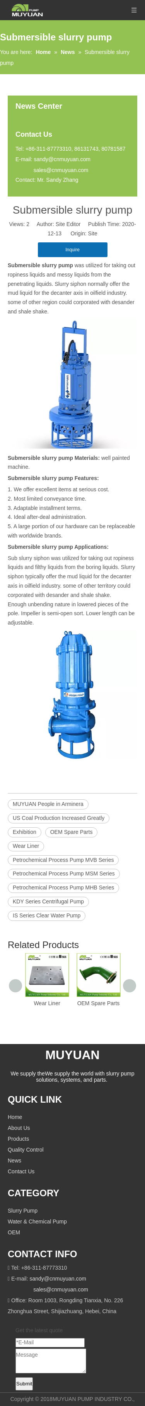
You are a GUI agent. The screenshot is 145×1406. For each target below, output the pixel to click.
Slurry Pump (23, 1211)
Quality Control (26, 1150)
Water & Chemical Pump (37, 1221)
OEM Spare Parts (71, 832)
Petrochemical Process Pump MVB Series (63, 860)
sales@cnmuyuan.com (61, 170)
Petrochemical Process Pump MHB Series (63, 887)
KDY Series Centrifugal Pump (48, 901)
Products (18, 1139)
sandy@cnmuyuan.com (62, 159)
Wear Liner (26, 846)
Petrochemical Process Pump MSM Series (64, 873)
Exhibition (24, 832)
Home (15, 1117)
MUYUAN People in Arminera (48, 804)
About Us (19, 1128)
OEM (14, 1232)
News (14, 1160)
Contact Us (21, 1171)
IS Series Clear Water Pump (46, 915)
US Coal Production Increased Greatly (58, 818)
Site (92, 233)
